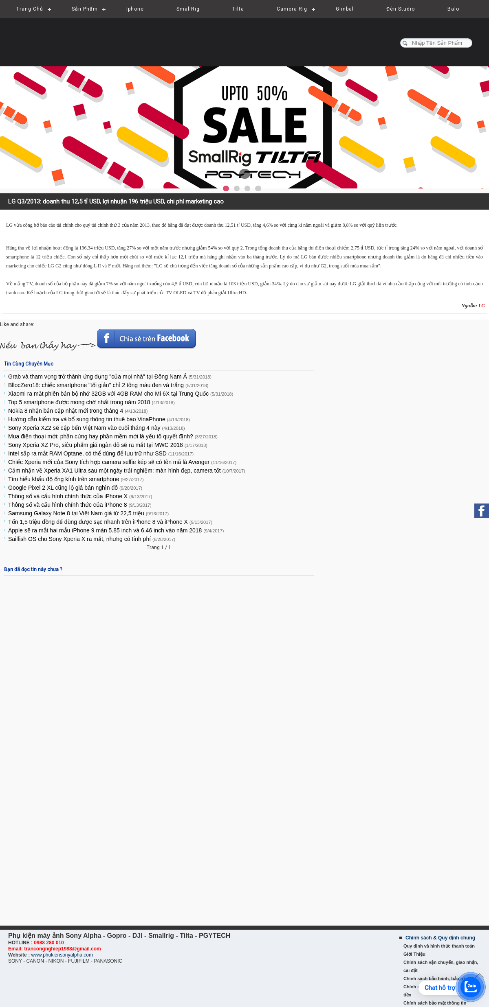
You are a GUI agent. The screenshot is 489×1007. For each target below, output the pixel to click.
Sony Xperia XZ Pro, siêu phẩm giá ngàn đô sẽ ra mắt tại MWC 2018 (107, 445)
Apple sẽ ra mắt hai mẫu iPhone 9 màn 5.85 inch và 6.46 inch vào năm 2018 (116, 530)
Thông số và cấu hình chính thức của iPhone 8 (80, 504)
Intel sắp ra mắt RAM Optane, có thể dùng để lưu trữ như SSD (101, 453)
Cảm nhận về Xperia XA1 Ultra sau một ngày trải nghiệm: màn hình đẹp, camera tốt (126, 470)
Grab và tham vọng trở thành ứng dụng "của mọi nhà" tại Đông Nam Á (109, 376)
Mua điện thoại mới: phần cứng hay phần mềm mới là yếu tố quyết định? (113, 436)
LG (481, 306)
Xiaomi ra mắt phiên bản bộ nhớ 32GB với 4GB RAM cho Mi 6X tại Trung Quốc (120, 393)
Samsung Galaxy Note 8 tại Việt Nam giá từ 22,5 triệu (88, 513)
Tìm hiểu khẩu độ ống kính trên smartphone (76, 479)
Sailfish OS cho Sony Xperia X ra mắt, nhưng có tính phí (91, 539)
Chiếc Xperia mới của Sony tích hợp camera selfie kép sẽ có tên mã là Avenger (122, 462)
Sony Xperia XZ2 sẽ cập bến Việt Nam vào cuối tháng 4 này (96, 428)
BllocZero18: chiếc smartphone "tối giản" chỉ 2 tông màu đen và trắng (108, 385)
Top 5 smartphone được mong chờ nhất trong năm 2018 (91, 402)
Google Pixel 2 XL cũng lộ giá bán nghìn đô (75, 487)
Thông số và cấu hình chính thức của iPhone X (80, 496)
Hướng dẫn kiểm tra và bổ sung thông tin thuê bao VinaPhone (99, 419)
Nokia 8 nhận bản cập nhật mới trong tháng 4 (78, 410)
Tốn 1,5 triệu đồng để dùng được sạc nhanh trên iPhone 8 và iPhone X (110, 522)
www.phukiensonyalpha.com (62, 955)
